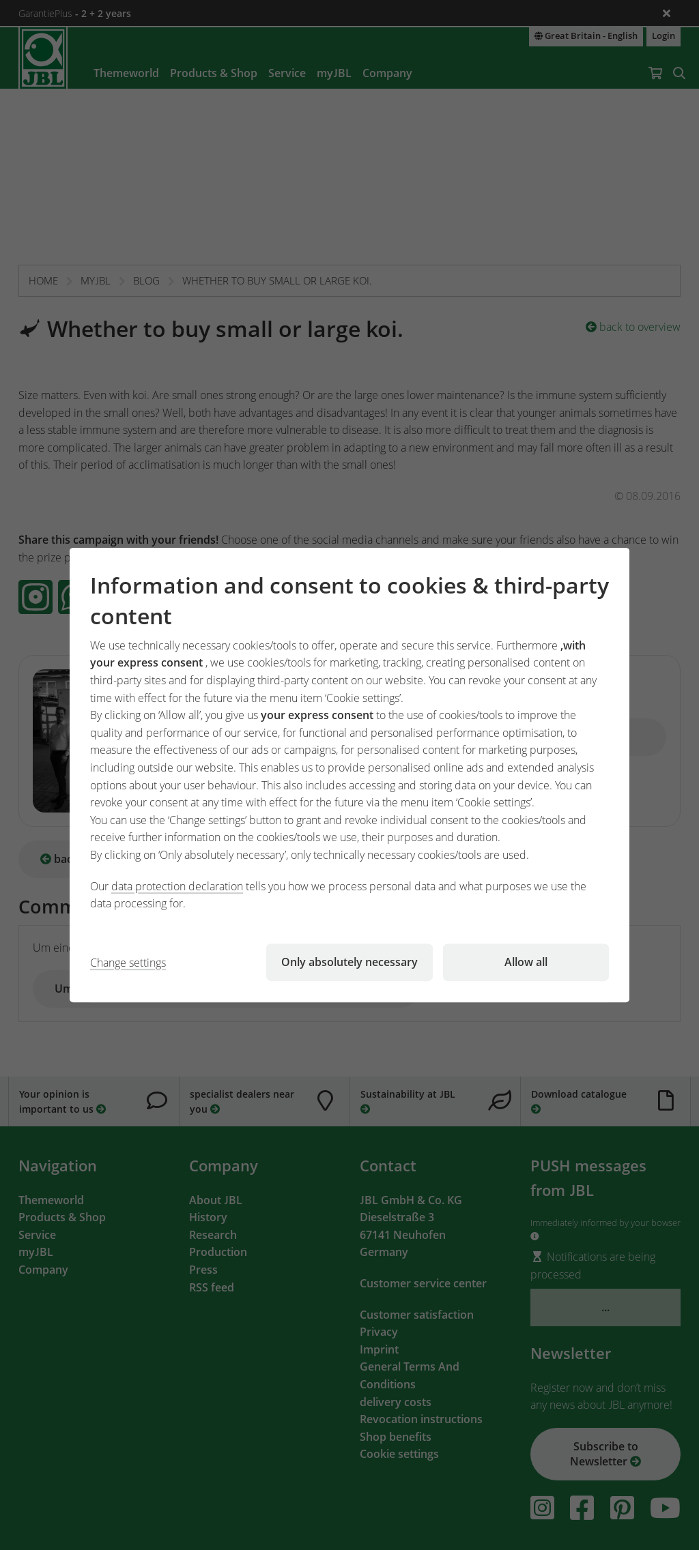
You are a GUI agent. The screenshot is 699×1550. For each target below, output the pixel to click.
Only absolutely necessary (349, 961)
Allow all (525, 961)
